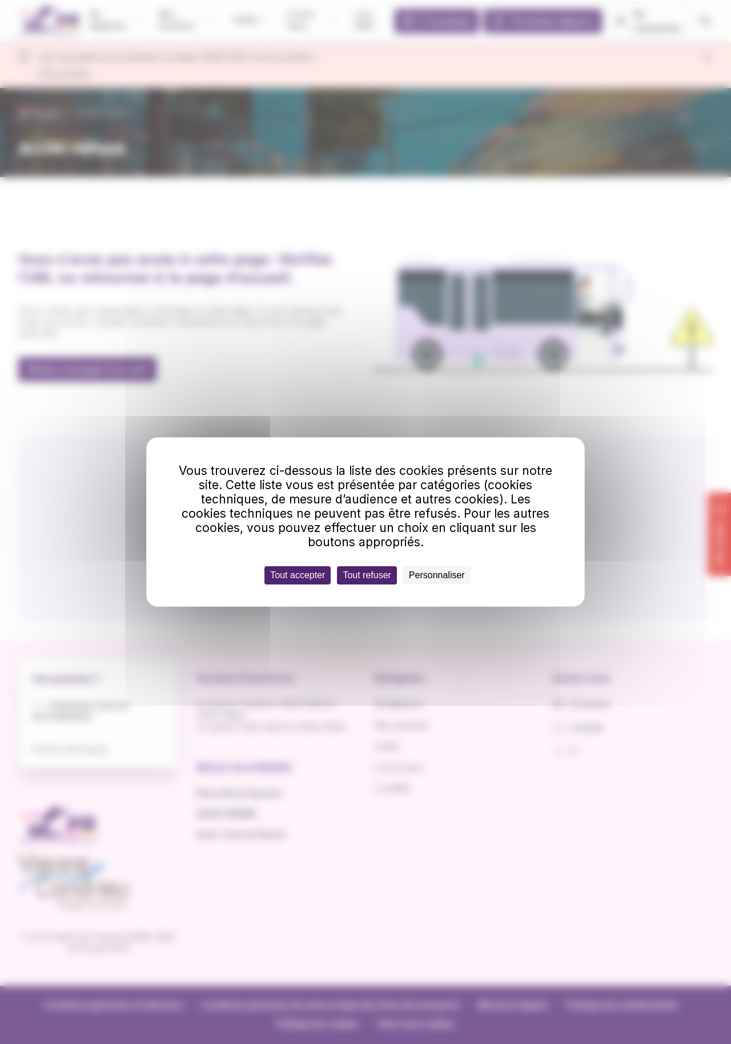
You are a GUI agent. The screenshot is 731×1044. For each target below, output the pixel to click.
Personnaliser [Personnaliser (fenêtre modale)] (437, 575)
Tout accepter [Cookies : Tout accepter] (297, 575)
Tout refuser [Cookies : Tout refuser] (367, 575)
